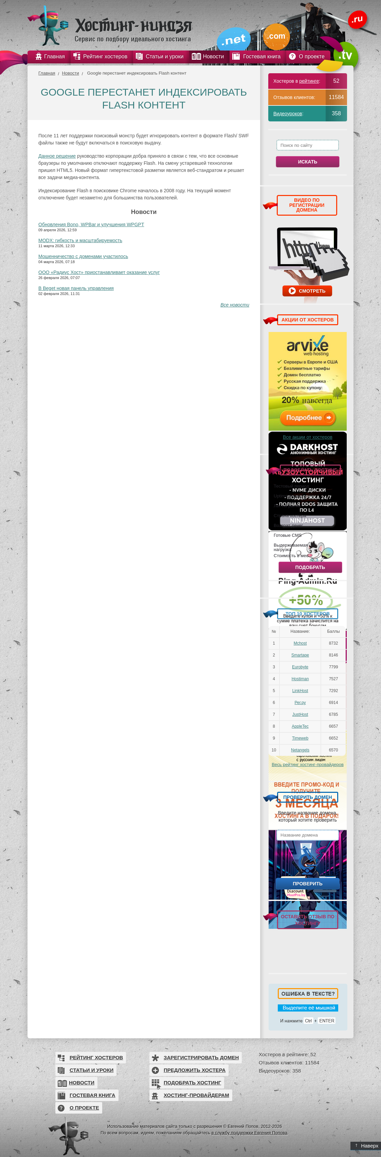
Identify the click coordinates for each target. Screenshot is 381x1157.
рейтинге (309, 81)
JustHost (300, 714)
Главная (46, 73)
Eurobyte (300, 667)
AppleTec (300, 726)
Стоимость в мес (291, 555)
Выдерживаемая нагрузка (291, 547)
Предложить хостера (194, 1070)
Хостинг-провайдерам (196, 1095)
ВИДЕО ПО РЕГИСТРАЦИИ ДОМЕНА (307, 205)
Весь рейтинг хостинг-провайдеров (308, 764)
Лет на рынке (287, 505)
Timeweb (300, 738)
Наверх (367, 1146)
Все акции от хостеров (307, 437)
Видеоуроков (287, 113)
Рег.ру (300, 702)
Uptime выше (287, 495)
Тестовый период (291, 486)
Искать (308, 161)
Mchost (300, 643)
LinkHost (300, 690)
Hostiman (300, 678)
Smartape (300, 655)
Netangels (300, 750)
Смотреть (312, 291)
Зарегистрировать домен (201, 1057)
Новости (70, 73)
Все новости (234, 305)
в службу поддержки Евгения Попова (249, 1132)
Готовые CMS (288, 535)
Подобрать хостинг (192, 1082)
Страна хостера (290, 515)
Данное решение (57, 156)
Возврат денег (288, 525)
